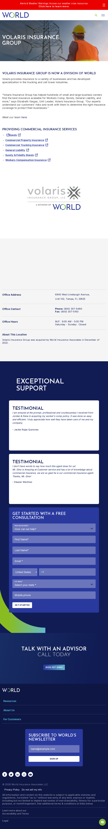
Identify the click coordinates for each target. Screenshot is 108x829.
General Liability (15, 150)
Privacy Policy (12, 789)
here (24, 117)
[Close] (104, 5)
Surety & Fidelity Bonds (19, 155)
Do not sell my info (32, 789)
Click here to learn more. (54, 6)
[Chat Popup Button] (102, 822)
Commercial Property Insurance (24, 140)
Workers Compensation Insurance (26, 160)
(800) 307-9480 (54, 667)
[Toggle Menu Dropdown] (54, 701)
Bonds (13, 135)
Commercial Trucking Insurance (24, 145)
